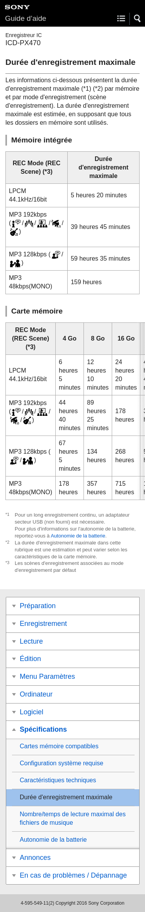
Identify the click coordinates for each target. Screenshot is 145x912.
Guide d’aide (25, 18)
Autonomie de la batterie (78, 536)
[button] (137, 18)
